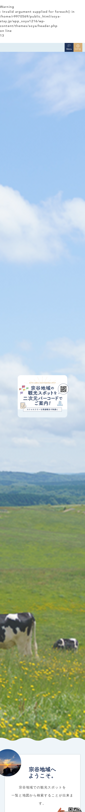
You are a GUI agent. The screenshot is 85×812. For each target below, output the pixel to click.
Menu (69, 47)
